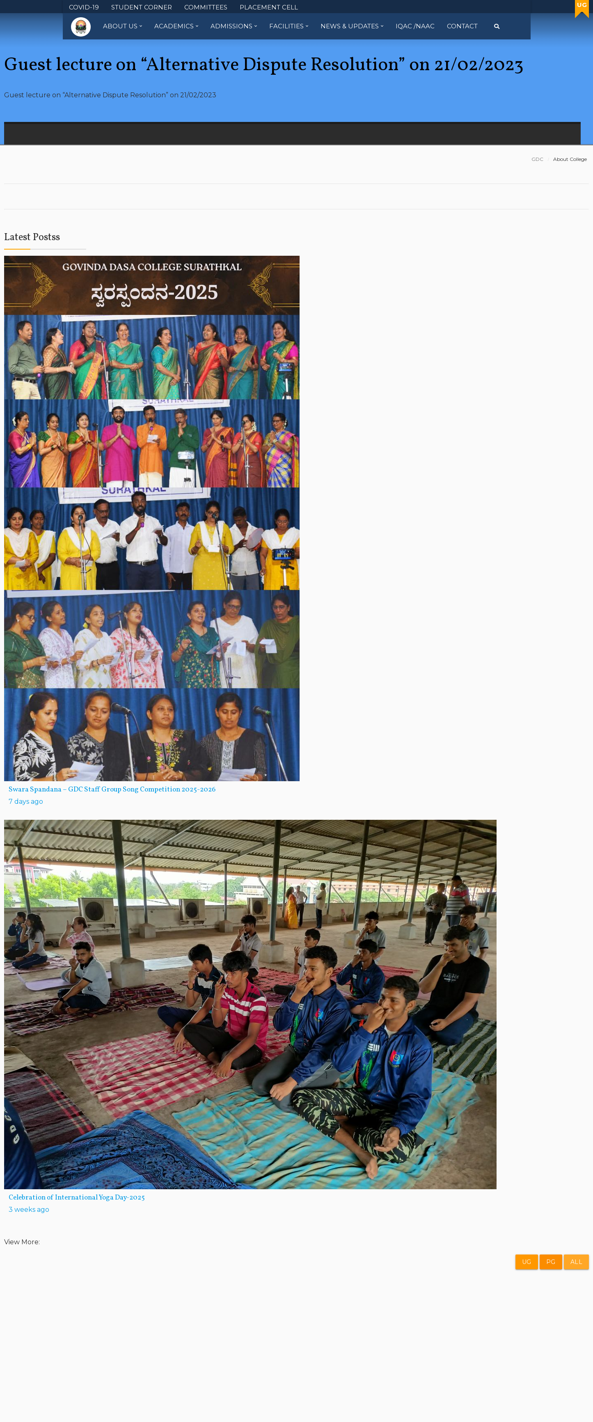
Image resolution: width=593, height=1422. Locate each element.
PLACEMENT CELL (269, 7)
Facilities (288, 26)
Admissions (234, 26)
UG (526, 1262)
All (576, 1262)
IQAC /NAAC (415, 26)
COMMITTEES (205, 7)
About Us (122, 26)
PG (551, 1262)
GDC (537, 159)
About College (570, 159)
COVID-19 (84, 7)
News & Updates (352, 26)
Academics (176, 26)
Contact (462, 26)
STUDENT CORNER (141, 7)
